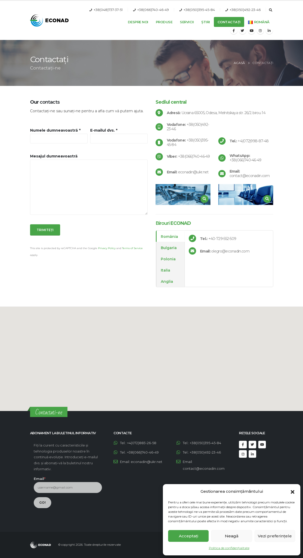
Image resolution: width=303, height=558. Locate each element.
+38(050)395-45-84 (199, 10)
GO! (42, 502)
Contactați (229, 22)
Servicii (187, 22)
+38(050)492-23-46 (245, 10)
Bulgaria (169, 247)
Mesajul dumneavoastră (54, 156)
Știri (205, 22)
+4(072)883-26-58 (141, 443)
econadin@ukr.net (146, 462)
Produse (164, 22)
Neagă (231, 535)
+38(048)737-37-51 (108, 10)
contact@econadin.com (204, 469)
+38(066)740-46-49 (153, 10)
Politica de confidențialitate (229, 548)
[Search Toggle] (270, 10)
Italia (165, 270)
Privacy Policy (107, 248)
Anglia (167, 281)
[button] (292, 491)
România (169, 236)
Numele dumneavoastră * (55, 130)
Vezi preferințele (275, 535)
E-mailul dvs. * (103, 130)
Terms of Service (132, 248)
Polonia (168, 259)
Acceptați (188, 535)
